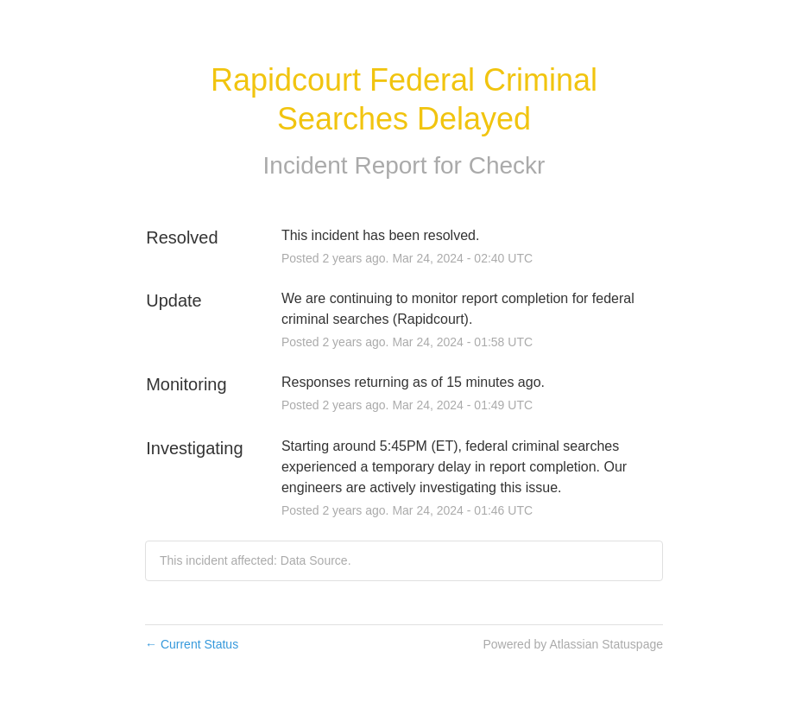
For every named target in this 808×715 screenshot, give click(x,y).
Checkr (507, 165)
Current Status (191, 644)
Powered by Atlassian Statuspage (573, 644)
